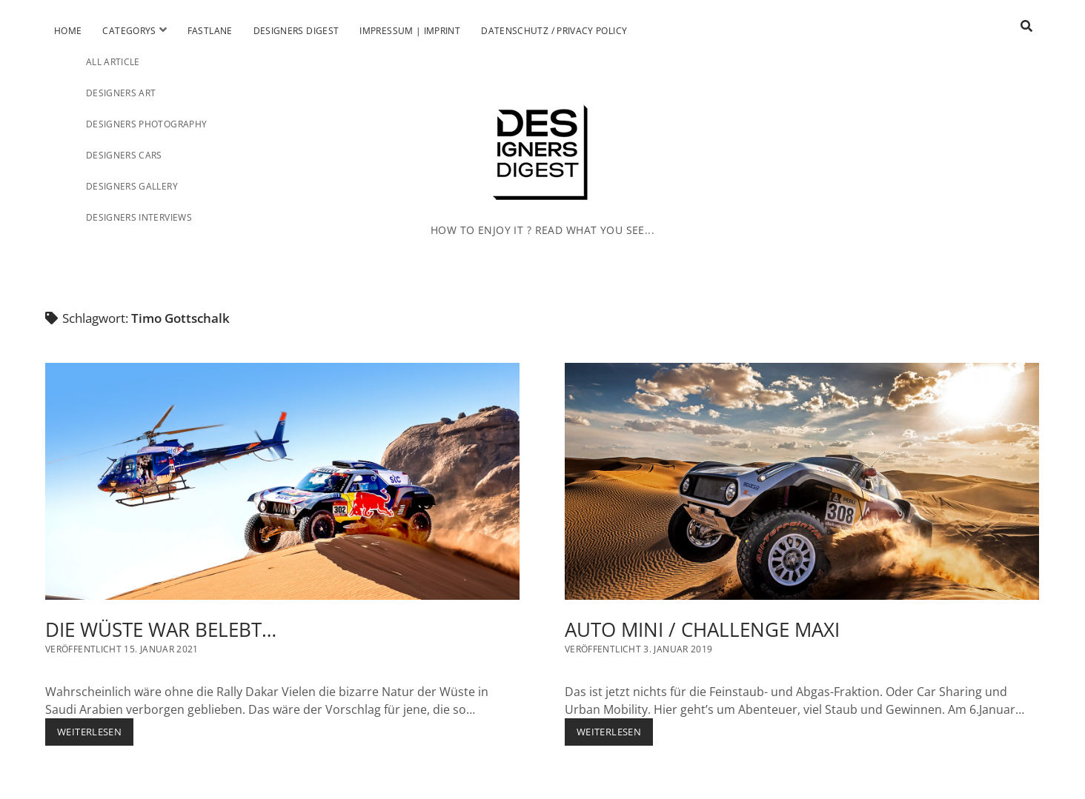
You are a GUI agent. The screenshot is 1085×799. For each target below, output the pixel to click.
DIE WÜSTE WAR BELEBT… (282, 481)
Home (68, 30)
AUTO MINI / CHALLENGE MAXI (802, 481)
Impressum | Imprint (409, 30)
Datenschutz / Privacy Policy (554, 30)
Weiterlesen (95, 735)
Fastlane (210, 30)
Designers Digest (296, 30)
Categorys (129, 30)
